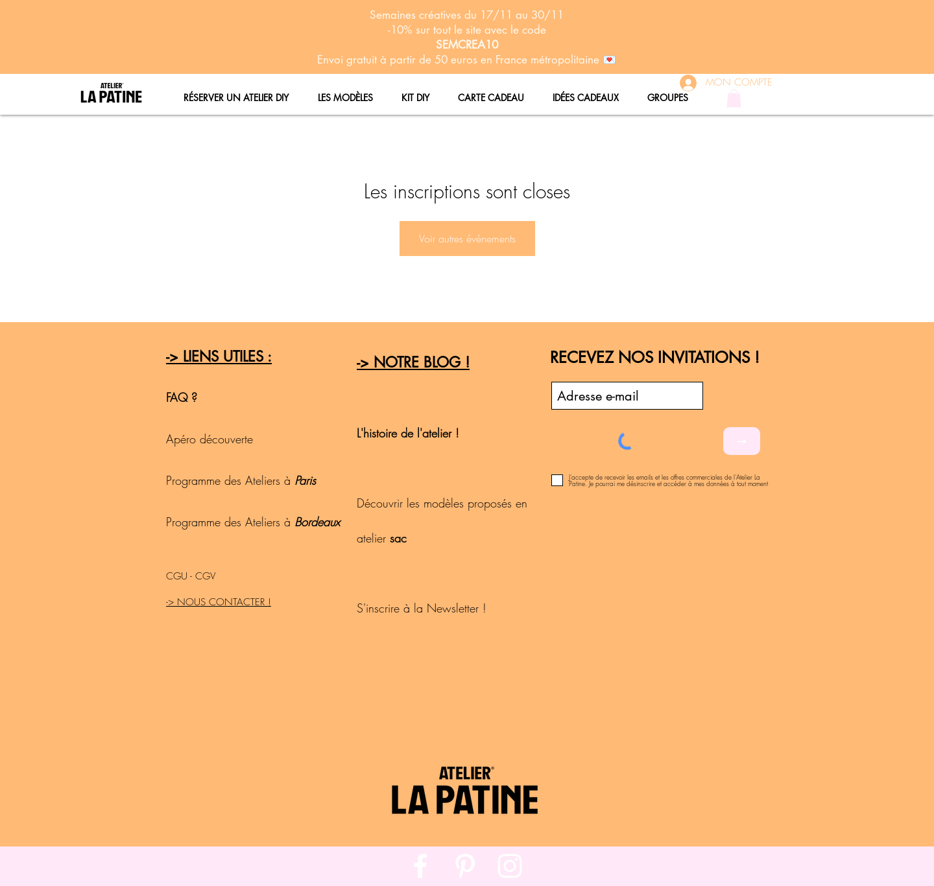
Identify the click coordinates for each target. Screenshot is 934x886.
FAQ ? (181, 397)
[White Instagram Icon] (510, 866)
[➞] (741, 441)
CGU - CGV (190, 576)
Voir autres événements (467, 238)
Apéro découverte (211, 439)
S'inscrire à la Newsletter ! (421, 608)
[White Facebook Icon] (420, 866)
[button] (733, 98)
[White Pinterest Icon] (465, 866)
